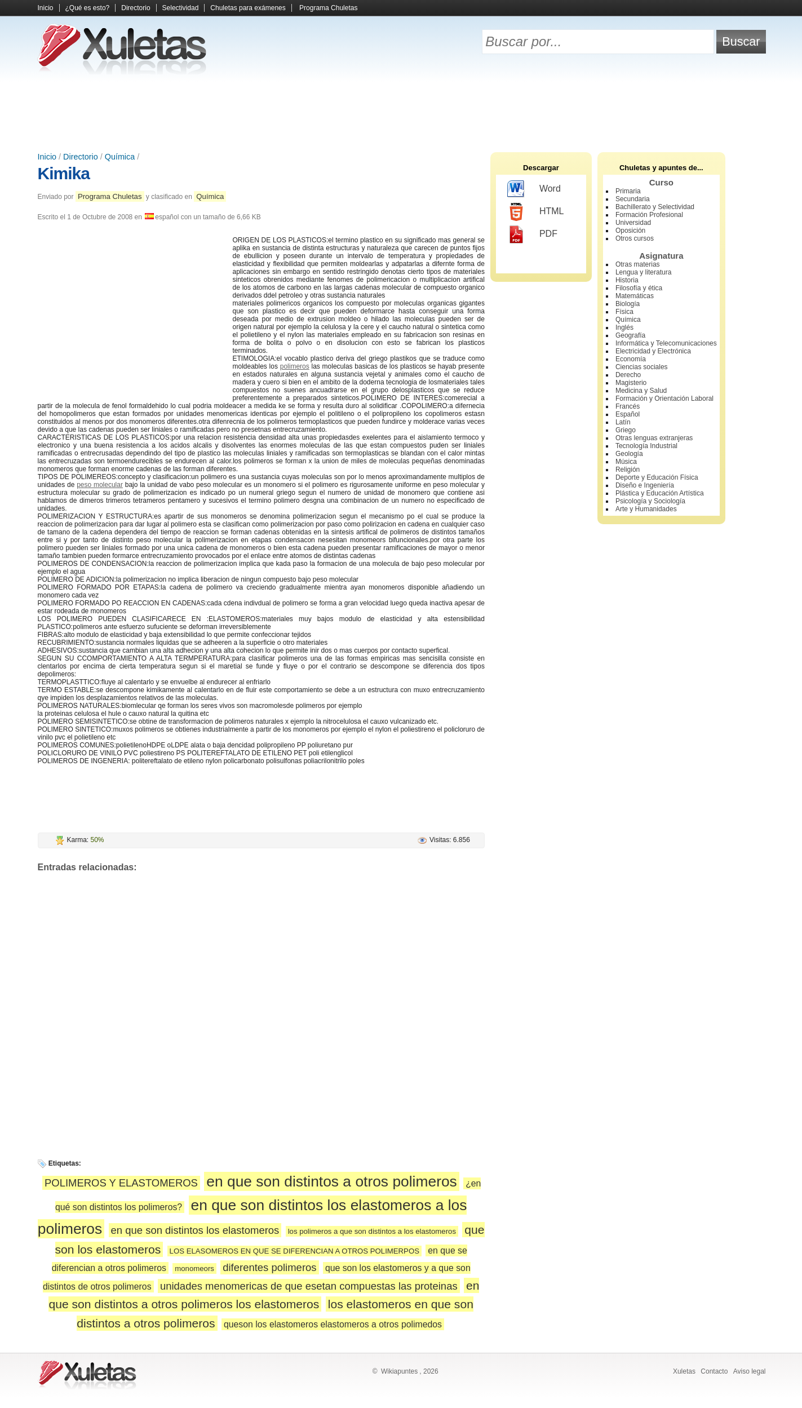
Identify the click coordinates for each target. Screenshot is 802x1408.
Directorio (135, 8)
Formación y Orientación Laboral (664, 398)
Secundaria (632, 199)
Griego (625, 430)
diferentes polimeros (269, 1267)
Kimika (64, 173)
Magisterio (630, 383)
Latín (623, 422)
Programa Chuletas (328, 8)
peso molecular (100, 485)
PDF (532, 234)
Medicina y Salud (641, 391)
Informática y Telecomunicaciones (666, 343)
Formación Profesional (649, 215)
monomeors (194, 1268)
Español (627, 414)
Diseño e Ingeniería (644, 485)
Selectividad (180, 8)
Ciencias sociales (641, 367)
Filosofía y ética (638, 288)
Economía (630, 359)
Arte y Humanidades (646, 509)
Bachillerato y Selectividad (654, 207)
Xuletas (684, 1371)
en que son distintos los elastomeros (195, 1230)
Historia (627, 280)
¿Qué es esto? (87, 8)
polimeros (294, 366)
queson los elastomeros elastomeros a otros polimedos (333, 1324)
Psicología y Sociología (650, 501)
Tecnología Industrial (646, 446)
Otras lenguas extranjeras (654, 438)
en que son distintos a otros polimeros (331, 1181)
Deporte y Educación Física (656, 477)
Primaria (628, 191)
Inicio (46, 8)
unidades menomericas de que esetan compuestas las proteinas (309, 1286)
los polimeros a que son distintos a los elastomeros (372, 1231)
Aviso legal (749, 1371)
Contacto (714, 1371)
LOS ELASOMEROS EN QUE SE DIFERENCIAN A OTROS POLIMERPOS (294, 1251)
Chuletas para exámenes (247, 8)
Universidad (633, 223)
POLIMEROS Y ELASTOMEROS (121, 1183)
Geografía (630, 335)
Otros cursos (634, 238)
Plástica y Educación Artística (659, 493)
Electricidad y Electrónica (653, 351)
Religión (627, 469)
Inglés (624, 327)
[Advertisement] (401, 113)
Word (534, 189)
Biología (627, 304)
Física (624, 312)
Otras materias (637, 264)
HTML (535, 212)
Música (626, 462)
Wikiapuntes (399, 1371)
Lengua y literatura (643, 272)
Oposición (630, 230)
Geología (629, 454)
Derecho (628, 375)
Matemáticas (634, 296)
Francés (627, 406)
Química (120, 156)
